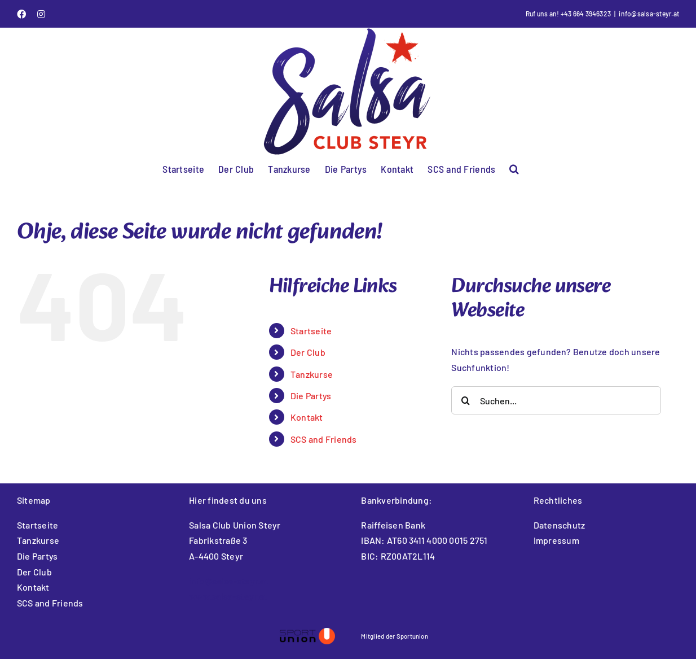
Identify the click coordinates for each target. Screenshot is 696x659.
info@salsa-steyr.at (649, 14)
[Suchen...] (555, 400)
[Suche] (465, 400)
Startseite (311, 330)
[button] (514, 167)
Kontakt (306, 417)
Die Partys (310, 395)
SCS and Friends (323, 439)
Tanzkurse (311, 374)
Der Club (307, 352)
